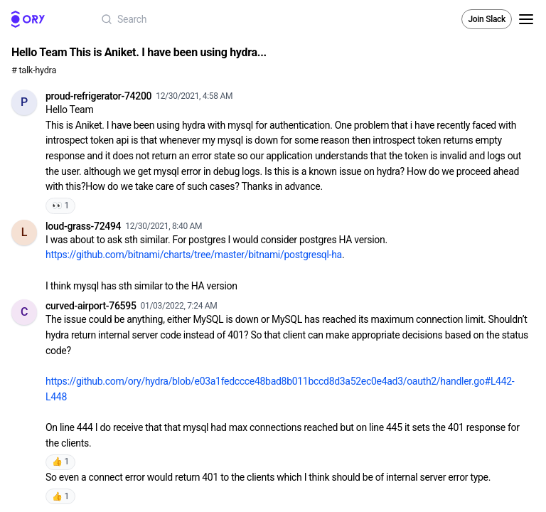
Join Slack (486, 19)
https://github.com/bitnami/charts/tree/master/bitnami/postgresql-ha (194, 254)
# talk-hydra (33, 70)
